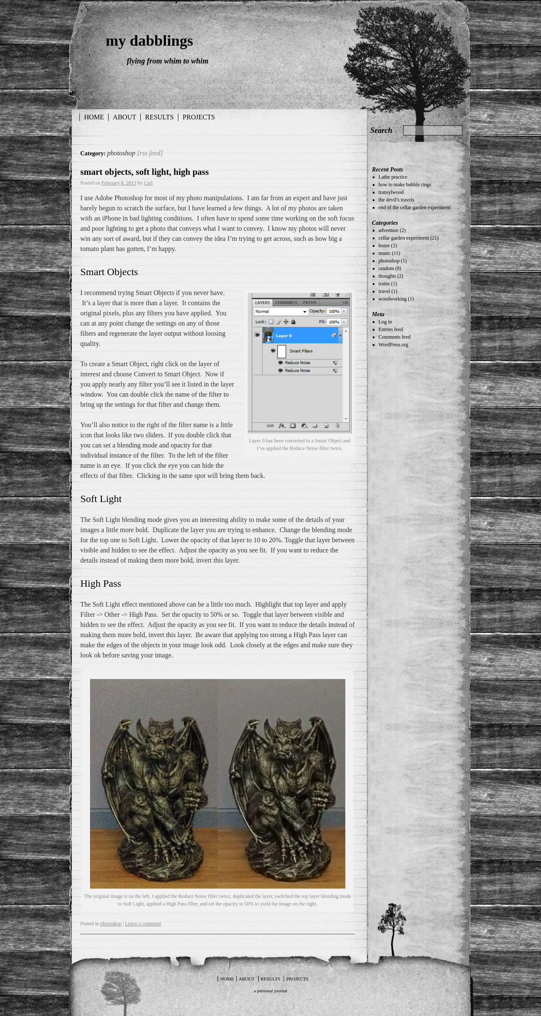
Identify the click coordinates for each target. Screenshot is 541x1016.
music (385, 253)
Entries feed (391, 329)
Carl (148, 183)
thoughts (387, 276)
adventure (389, 230)
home (384, 245)
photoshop (110, 924)
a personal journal (270, 990)
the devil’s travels (397, 200)
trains (384, 284)
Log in (385, 322)
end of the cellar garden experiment (415, 207)
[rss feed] (150, 153)
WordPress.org (393, 345)
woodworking (393, 299)
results (159, 117)
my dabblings (149, 40)
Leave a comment (143, 924)
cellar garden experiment (404, 238)
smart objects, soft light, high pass (144, 172)
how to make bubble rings (405, 185)
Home (94, 117)
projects (199, 117)
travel (384, 291)
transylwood (391, 192)
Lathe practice (393, 177)
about (124, 117)
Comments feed (395, 337)
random (386, 268)
